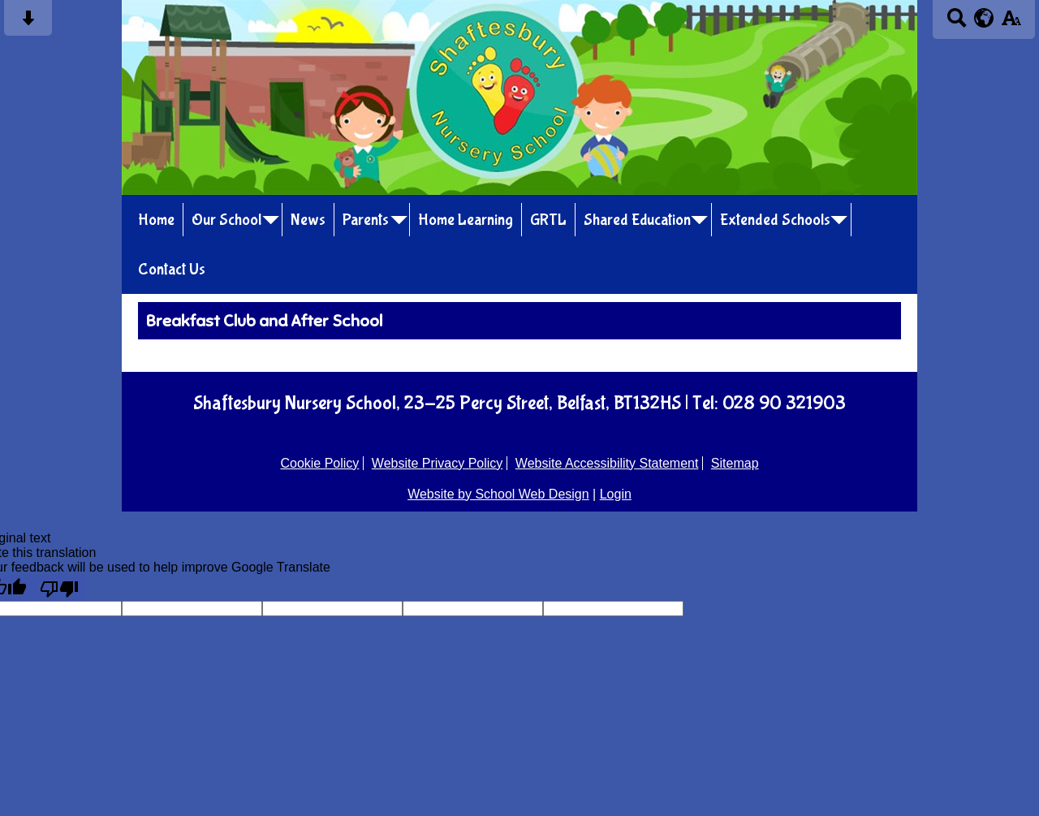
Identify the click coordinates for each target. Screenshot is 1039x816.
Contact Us (171, 269)
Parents (366, 219)
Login (616, 494)
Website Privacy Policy (437, 463)
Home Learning (465, 219)
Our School (226, 219)
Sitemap (735, 463)
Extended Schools (775, 219)
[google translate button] (984, 18)
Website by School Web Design (498, 494)
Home (156, 219)
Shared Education (637, 219)
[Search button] (956, 23)
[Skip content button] (28, 23)
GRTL (548, 219)
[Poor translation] (59, 588)
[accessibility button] (1011, 23)
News (308, 219)
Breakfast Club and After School (264, 320)
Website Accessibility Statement (607, 463)
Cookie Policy (319, 463)
